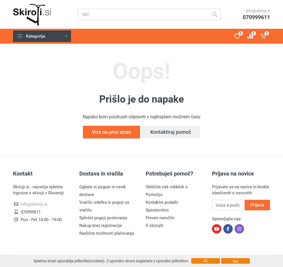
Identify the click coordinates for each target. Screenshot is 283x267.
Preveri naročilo (160, 217)
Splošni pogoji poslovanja (103, 217)
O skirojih (154, 225)
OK (205, 261)
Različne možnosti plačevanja (106, 233)
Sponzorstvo (157, 210)
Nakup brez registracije (100, 225)
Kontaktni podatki (162, 202)
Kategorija (42, 36)
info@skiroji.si (258, 11)
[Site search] (143, 14)
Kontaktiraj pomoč (170, 132)
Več (235, 261)
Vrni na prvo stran (111, 132)
